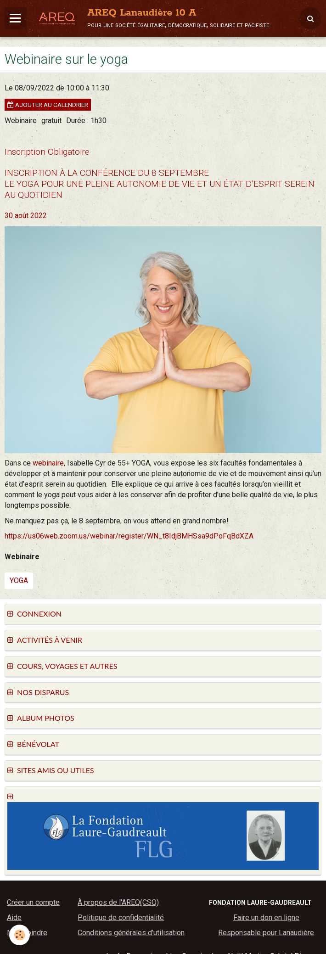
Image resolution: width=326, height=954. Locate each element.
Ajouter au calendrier (47, 104)
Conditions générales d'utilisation (131, 932)
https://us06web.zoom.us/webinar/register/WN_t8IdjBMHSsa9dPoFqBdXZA (129, 536)
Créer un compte (33, 902)
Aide (14, 917)
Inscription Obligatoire (47, 151)
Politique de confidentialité (121, 917)
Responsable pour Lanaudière (266, 932)
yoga (19, 580)
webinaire (48, 463)
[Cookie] (19, 935)
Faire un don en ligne (266, 917)
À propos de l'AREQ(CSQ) (118, 902)
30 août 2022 (26, 215)
